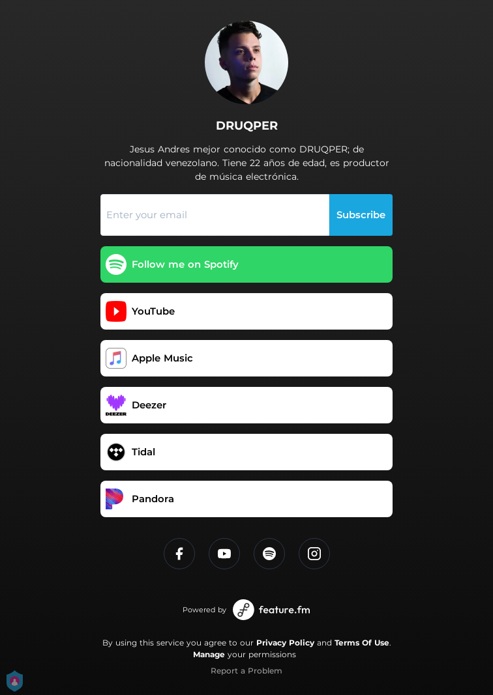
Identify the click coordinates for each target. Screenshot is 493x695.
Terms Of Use (362, 642)
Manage (209, 654)
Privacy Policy (285, 642)
